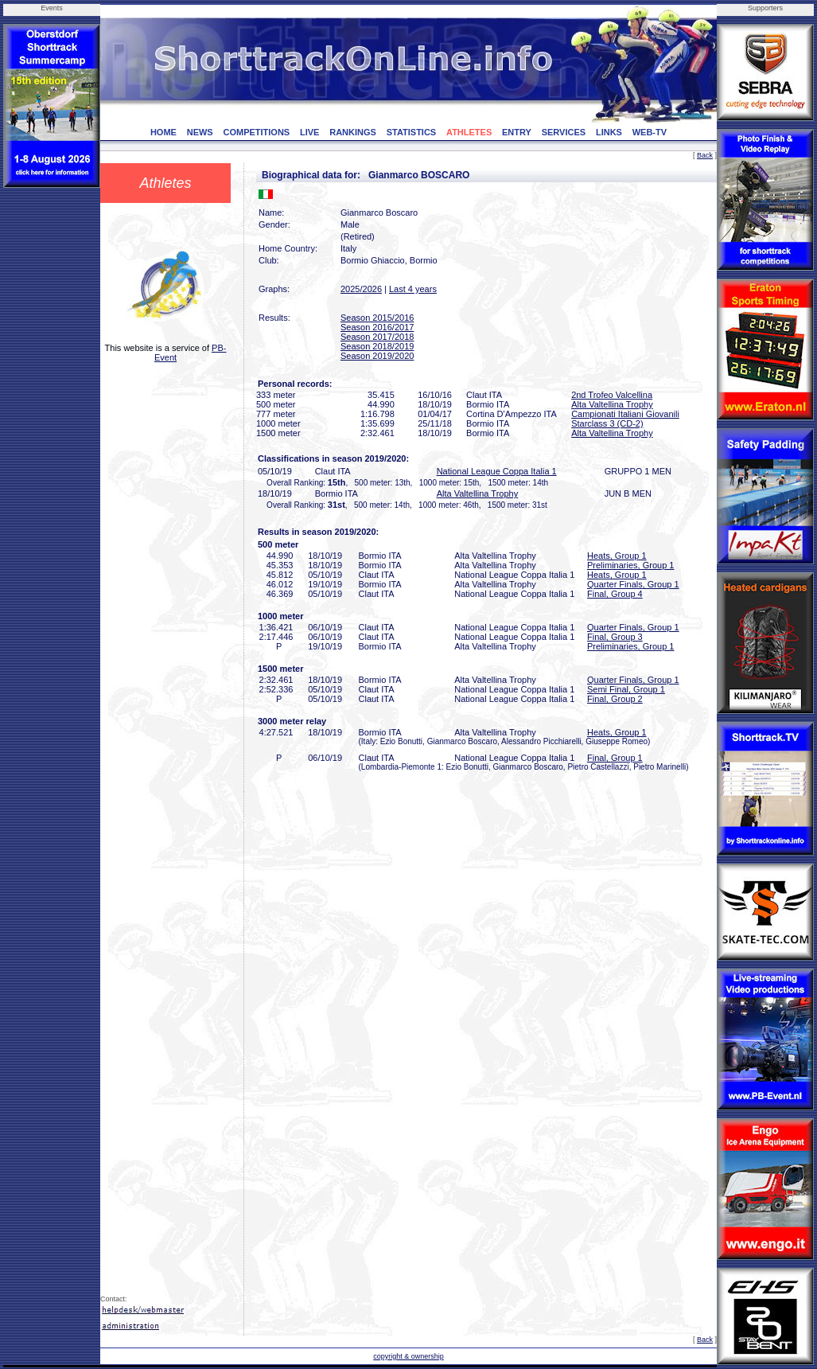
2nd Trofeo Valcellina (611, 395)
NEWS (200, 132)
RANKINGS (352, 132)
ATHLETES (469, 132)
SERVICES (564, 132)
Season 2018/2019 (377, 346)
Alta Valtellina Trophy (612, 404)
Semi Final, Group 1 (626, 689)
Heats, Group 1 (617, 555)
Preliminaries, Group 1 (630, 565)
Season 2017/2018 (377, 336)
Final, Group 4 (615, 594)
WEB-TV (649, 132)
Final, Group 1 (615, 758)
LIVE (309, 132)
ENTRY (516, 132)
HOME (163, 132)
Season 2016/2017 (377, 327)
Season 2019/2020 (377, 356)
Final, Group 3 (615, 637)
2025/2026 (361, 289)
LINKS (609, 132)
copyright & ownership (408, 1356)
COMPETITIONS (256, 132)
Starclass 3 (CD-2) (607, 423)
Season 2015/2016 (377, 317)
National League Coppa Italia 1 (497, 471)
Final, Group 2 (615, 699)
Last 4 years (413, 289)
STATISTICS (412, 132)
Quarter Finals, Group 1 (633, 584)
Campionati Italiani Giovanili (625, 414)
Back (705, 155)
